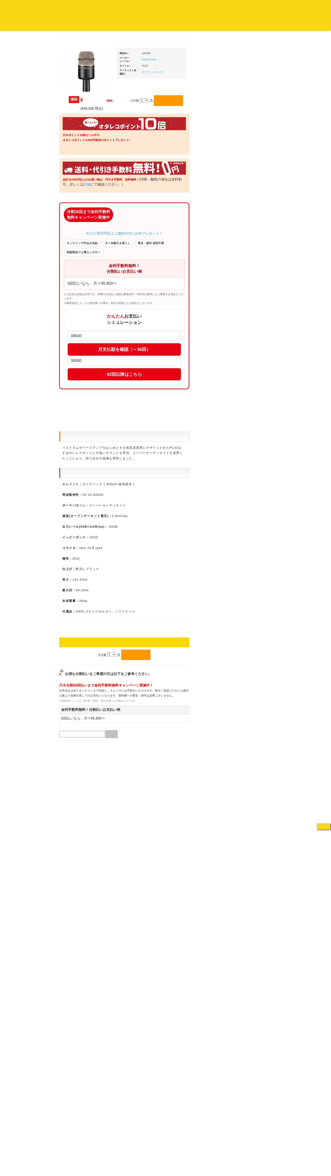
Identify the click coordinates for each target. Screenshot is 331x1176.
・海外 (73, 154)
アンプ (241, 520)
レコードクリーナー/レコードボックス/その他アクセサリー (80, 541)
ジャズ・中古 (74, 197)
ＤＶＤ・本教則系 (248, 528)
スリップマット (247, 381)
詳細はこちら (71, 779)
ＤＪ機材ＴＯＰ (247, 220)
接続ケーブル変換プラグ (252, 465)
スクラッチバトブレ (78, 172)
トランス (71, 387)
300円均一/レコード (78, 453)
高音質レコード (76, 240)
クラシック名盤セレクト (81, 214)
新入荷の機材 (245, 237)
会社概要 (109, 24)
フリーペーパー (76, 575)
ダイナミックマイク (194, 72)
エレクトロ (73, 361)
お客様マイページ (167, 25)
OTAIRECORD (163, 1168)
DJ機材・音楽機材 (291, 24)
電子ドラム (244, 690)
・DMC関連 (76, 329)
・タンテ (246, 286)
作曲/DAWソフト (251, 582)
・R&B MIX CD (78, 353)
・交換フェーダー (252, 364)
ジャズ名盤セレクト (78, 189)
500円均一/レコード (78, 461)
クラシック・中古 (77, 223)
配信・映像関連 (247, 554)
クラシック (73, 206)
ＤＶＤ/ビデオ (75, 529)
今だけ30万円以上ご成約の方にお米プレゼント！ (165, 247)
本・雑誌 (71, 566)
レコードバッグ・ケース (252, 431)
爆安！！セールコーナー (252, 229)
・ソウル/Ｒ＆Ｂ (79, 344)
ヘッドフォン (245, 389)
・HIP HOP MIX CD (81, 320)
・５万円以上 (249, 323)
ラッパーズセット (252, 603)
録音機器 (243, 660)
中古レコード (74, 487)
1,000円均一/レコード (79, 470)
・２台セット (249, 295)
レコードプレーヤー (250, 511)
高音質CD (72, 231)
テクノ (70, 378)
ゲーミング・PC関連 (250, 715)
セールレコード (76, 444)
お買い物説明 (50, 24)
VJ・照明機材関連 (248, 545)
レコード (266, 24)
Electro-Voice (190, 59)
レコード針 (244, 372)
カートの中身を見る (134, 25)
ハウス (70, 370)
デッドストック (76, 478)
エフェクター (245, 707)
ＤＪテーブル (245, 398)
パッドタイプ (249, 639)
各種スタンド (245, 482)
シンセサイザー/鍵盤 (250, 669)
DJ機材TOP (30, 24)
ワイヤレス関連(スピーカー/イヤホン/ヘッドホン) (252, 452)
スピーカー (244, 440)
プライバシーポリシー (201, 1156)
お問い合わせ (90, 24)
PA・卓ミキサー (247, 537)
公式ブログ (70, 24)
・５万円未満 (249, 314)
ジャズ (70, 180)
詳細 (142, 185)
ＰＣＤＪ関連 (245, 271)
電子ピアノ (244, 698)
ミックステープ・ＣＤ (80, 495)
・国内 (73, 163)
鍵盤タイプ (248, 631)
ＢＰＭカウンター (248, 490)
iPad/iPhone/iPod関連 (250, 406)
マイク (241, 473)
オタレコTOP (10, 24)
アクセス (130, 1156)
